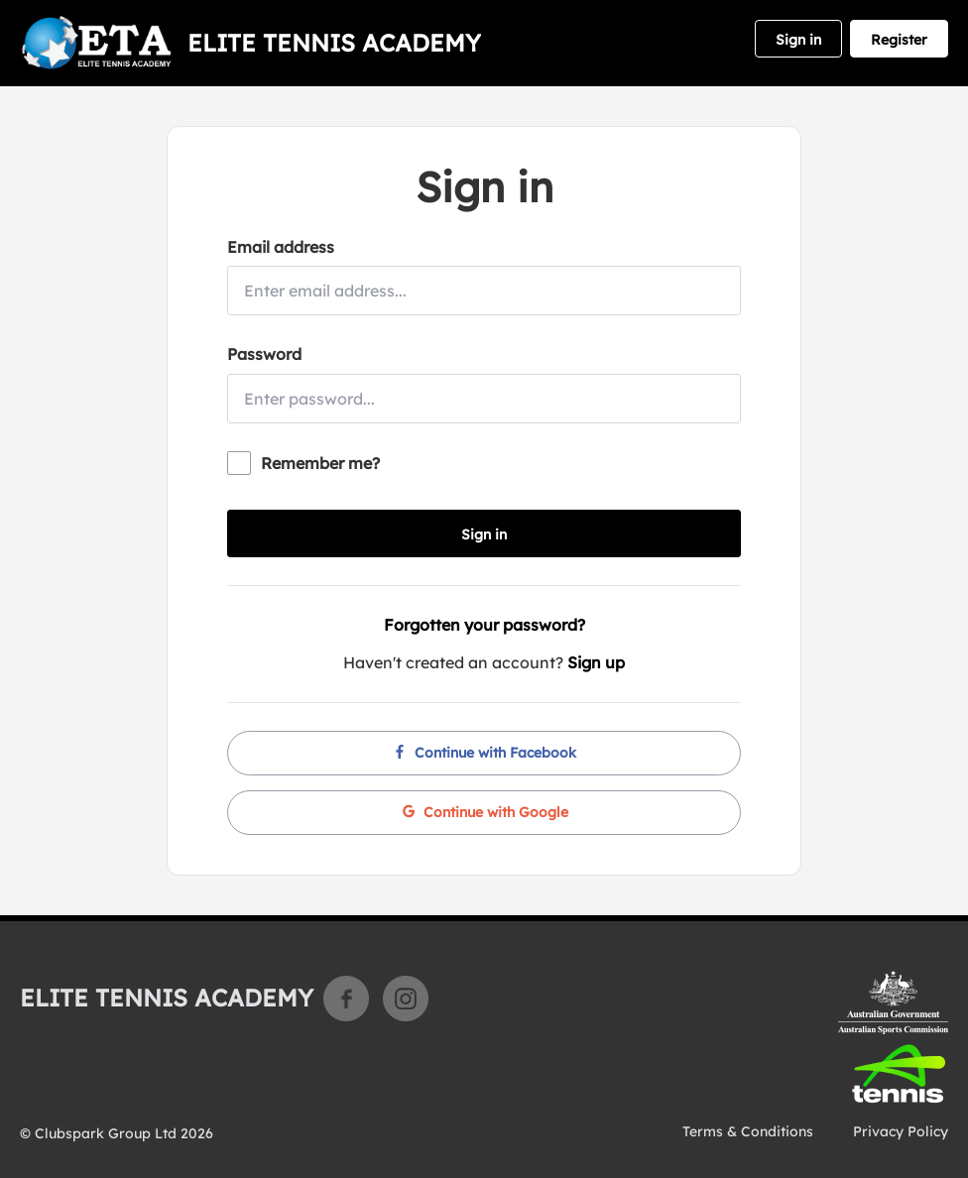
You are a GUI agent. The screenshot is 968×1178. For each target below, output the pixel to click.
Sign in (798, 40)
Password (264, 354)
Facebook (346, 998)
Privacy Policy (900, 1131)
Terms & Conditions (747, 1131)
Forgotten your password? (484, 625)
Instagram (405, 998)
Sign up (596, 662)
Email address (280, 247)
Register (899, 40)
